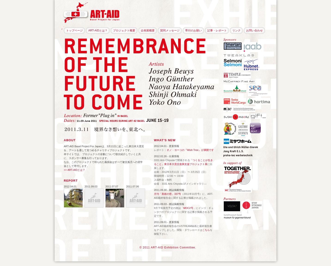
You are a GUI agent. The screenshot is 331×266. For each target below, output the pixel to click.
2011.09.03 (91, 186)
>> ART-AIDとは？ (74, 169)
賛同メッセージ (170, 30)
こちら (206, 230)
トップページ (74, 30)
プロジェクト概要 (124, 30)
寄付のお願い (193, 30)
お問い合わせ (254, 30)
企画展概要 (148, 30)
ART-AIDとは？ (97, 30)
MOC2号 (188, 208)
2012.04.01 (70, 186)
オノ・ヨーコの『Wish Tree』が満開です (190, 150)
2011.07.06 (132, 186)
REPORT (71, 180)
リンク (236, 30)
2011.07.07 (111, 186)
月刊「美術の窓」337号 (167, 194)
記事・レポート (217, 30)
